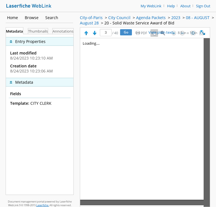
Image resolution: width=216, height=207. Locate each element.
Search (51, 17)
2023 (175, 17)
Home (12, 17)
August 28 (89, 23)
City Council (119, 17)
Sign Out (203, 6)
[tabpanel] (40, 114)
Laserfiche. (42, 205)
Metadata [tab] (14, 31)
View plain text (160, 32)
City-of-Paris (91, 17)
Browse (32, 17)
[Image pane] (145, 122)
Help (171, 6)
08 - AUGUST (198, 17)
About (185, 6)
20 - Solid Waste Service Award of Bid (139, 23)
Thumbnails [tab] (38, 31)
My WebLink (151, 6)
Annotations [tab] (63, 31)
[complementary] (39, 56)
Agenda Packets (151, 17)
